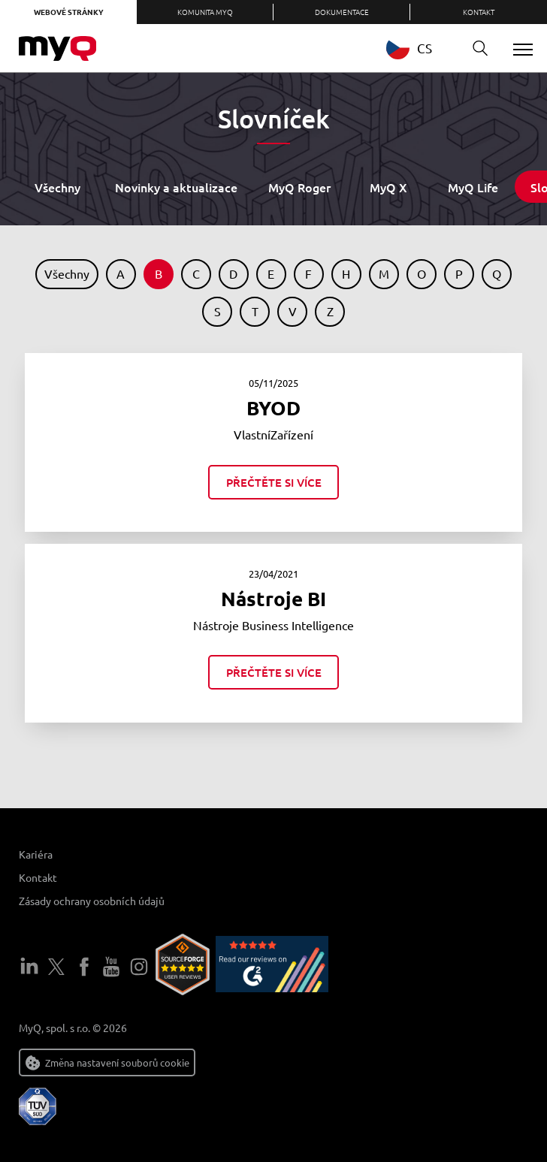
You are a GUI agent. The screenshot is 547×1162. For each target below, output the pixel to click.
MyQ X (388, 187)
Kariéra (36, 854)
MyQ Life (473, 187)
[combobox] (420, 47)
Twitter (56, 966)
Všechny (57, 187)
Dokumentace (342, 11)
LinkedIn (29, 966)
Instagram (139, 966)
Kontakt (478, 11)
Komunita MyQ (205, 11)
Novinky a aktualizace (176, 187)
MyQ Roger (299, 187)
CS (409, 47)
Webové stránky (69, 11)
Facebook (84, 966)
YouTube (111, 966)
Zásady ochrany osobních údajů (92, 900)
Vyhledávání (475, 48)
